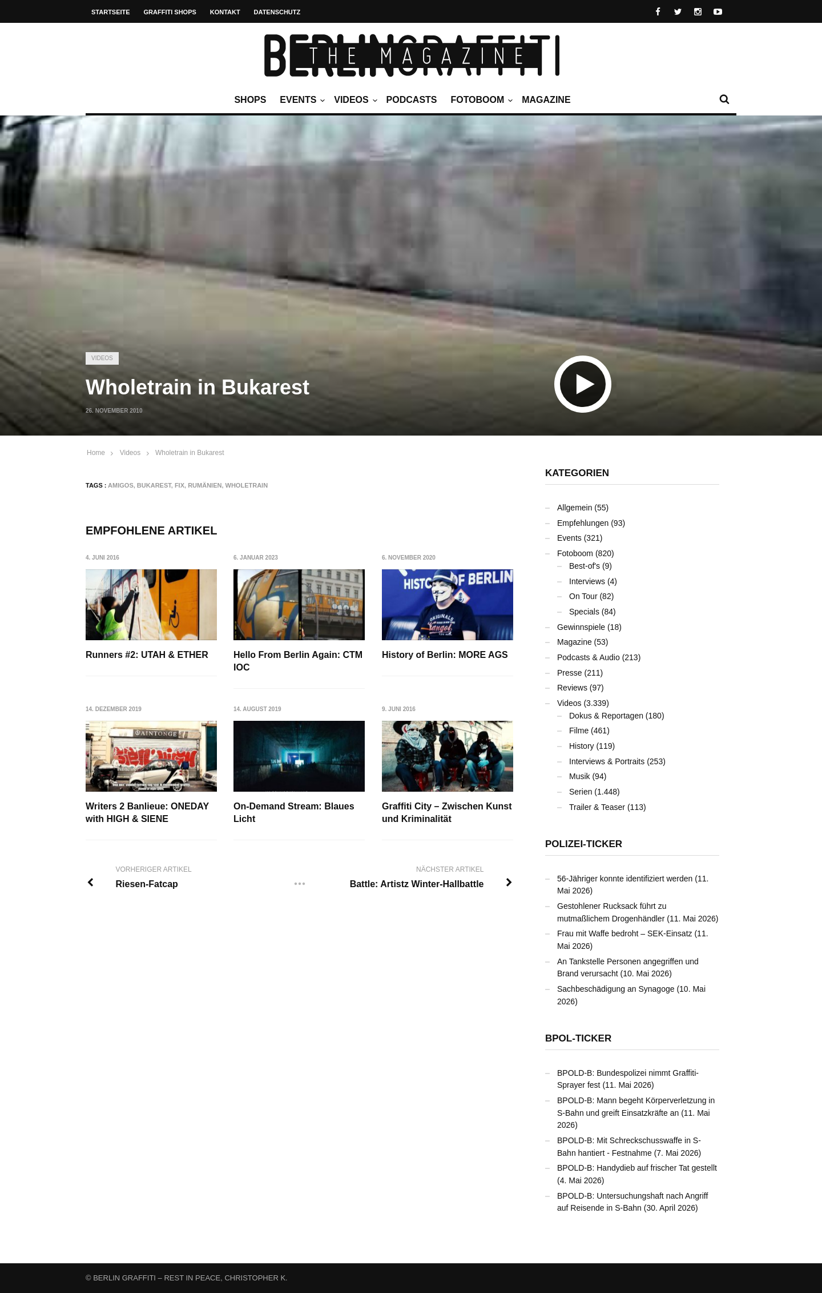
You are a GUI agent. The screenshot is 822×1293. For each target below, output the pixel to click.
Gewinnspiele (581, 627)
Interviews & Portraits (606, 761)
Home (96, 453)
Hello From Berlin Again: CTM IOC (297, 661)
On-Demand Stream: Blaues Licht (293, 812)
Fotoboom (480, 100)
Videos (354, 100)
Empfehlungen (583, 523)
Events (301, 100)
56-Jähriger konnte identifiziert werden (624, 878)
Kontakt (225, 12)
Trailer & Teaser (597, 807)
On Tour (583, 596)
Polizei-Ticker (583, 844)
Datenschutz (277, 12)
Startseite (110, 12)
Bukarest (154, 485)
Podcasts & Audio (588, 657)
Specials (584, 611)
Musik (579, 776)
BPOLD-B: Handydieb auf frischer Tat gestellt (637, 1167)
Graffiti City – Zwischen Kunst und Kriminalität (447, 812)
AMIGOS (121, 485)
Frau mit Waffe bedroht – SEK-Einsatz (624, 933)
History (581, 746)
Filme (579, 730)
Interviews (587, 581)
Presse (569, 672)
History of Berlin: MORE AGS (445, 655)
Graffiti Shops (170, 12)
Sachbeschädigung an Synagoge (616, 988)
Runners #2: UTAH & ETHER (147, 655)
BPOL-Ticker (578, 1038)
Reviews (572, 687)
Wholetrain (246, 485)
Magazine (546, 100)
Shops (250, 100)
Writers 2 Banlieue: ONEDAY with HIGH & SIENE (147, 812)
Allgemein (574, 507)
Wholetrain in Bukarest (189, 453)
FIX (179, 485)
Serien (580, 791)
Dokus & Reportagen (606, 715)
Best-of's (584, 565)
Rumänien (204, 485)
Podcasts (411, 100)
